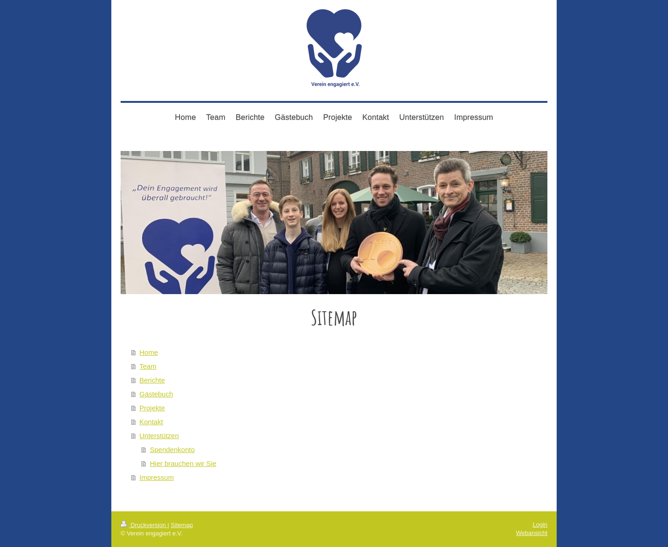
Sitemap (182, 525)
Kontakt (151, 422)
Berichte (152, 380)
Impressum (157, 477)
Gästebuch (156, 394)
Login (540, 524)
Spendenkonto (172, 449)
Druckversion (144, 525)
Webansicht (531, 532)
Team (148, 366)
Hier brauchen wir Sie (183, 463)
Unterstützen (159, 436)
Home (149, 352)
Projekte (152, 408)
